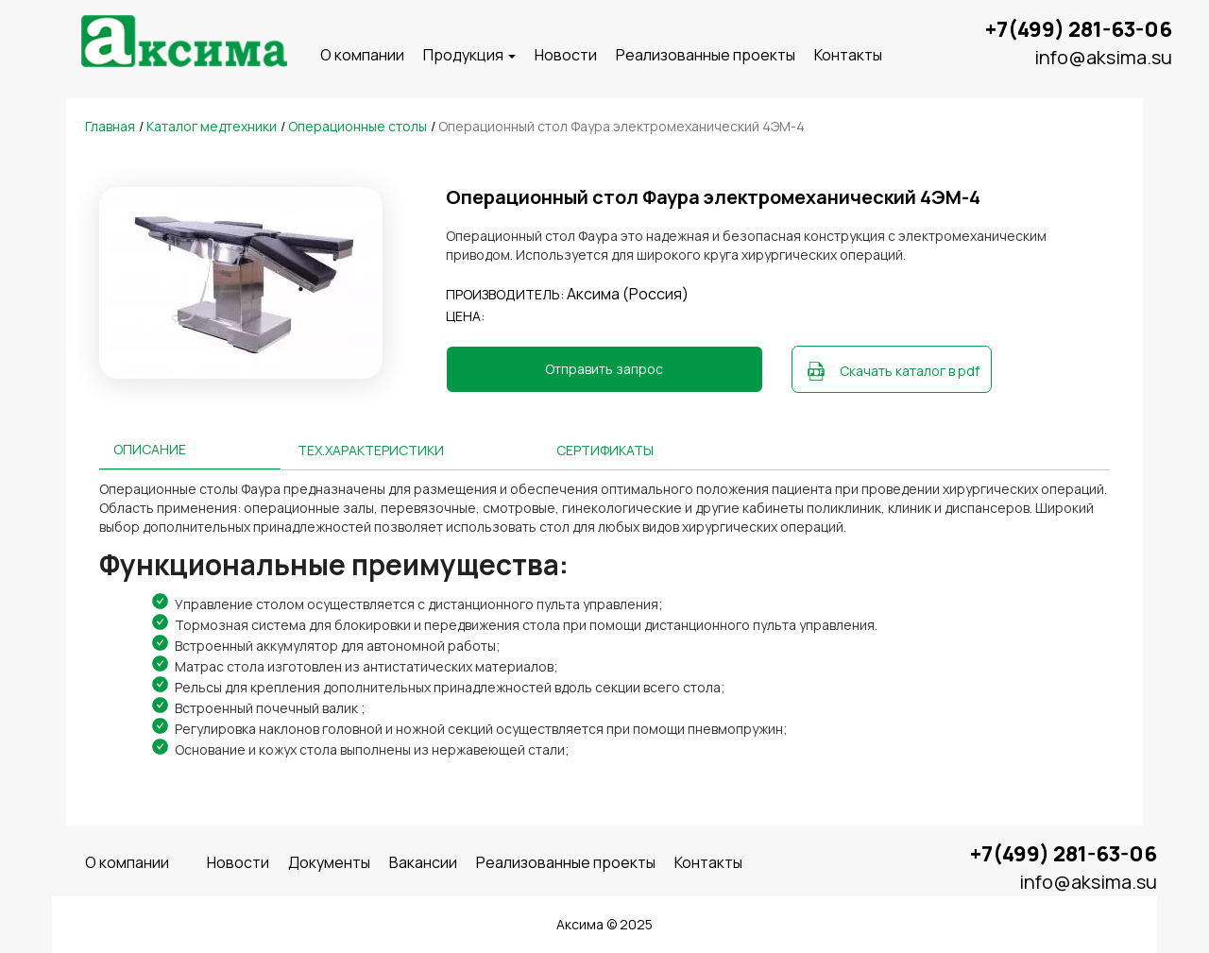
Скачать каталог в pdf (909, 371)
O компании (362, 54)
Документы (329, 862)
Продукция (469, 54)
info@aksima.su (1103, 57)
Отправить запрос (604, 369)
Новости (566, 54)
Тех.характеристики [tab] (371, 450)
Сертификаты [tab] (605, 450)
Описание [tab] (149, 449)
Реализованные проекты (705, 54)
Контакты (848, 54)
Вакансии (423, 862)
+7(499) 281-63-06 (1078, 29)
